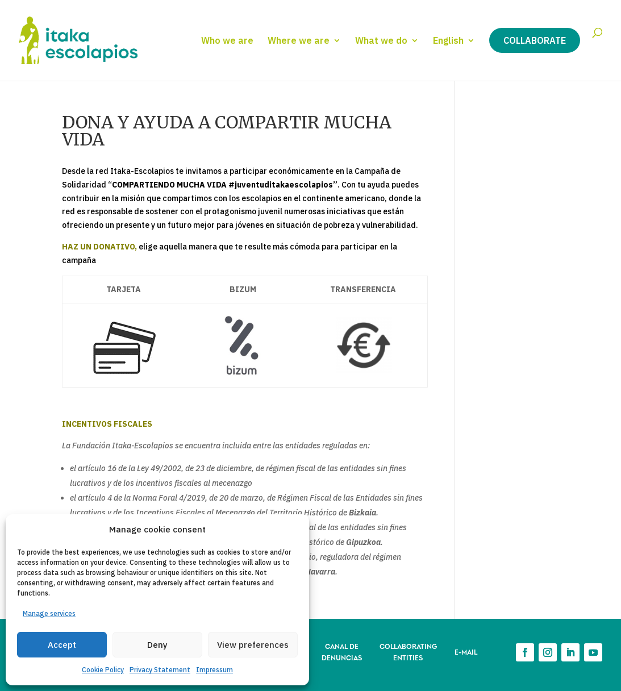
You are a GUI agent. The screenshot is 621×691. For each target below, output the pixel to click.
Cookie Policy (103, 669)
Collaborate (534, 40)
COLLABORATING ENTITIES (408, 651)
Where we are (299, 41)
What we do (381, 41)
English (448, 41)
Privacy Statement (160, 669)
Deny (157, 644)
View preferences (253, 644)
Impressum (214, 669)
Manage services (49, 613)
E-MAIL (466, 651)
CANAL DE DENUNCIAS (342, 651)
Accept (62, 644)
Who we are (227, 41)
